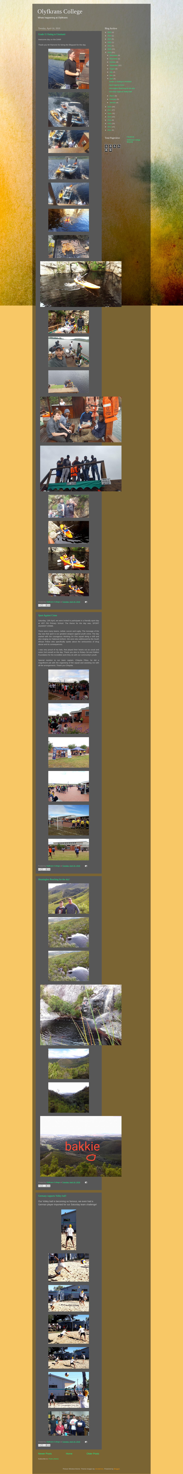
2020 (110, 49)
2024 (110, 36)
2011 (110, 130)
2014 (110, 120)
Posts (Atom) (54, 1459)
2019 (110, 52)
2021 (110, 46)
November (114, 59)
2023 (110, 39)
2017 (110, 110)
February (113, 99)
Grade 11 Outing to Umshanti (51, 34)
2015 (110, 117)
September (114, 65)
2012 (110, 127)
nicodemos (99, 1469)
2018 (110, 107)
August (112, 69)
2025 (110, 32)
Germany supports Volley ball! (52, 1196)
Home (69, 1453)
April (111, 79)
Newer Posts (45, 1453)
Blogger (117, 1469)
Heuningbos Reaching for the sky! (54, 879)
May (111, 75)
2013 (110, 123)
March (112, 96)
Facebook (130, 137)
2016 (110, 113)
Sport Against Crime (47, 615)
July (111, 72)
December (114, 55)
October (113, 62)
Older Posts (93, 1453)
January (113, 102)
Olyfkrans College (59, 11)
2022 (110, 42)
